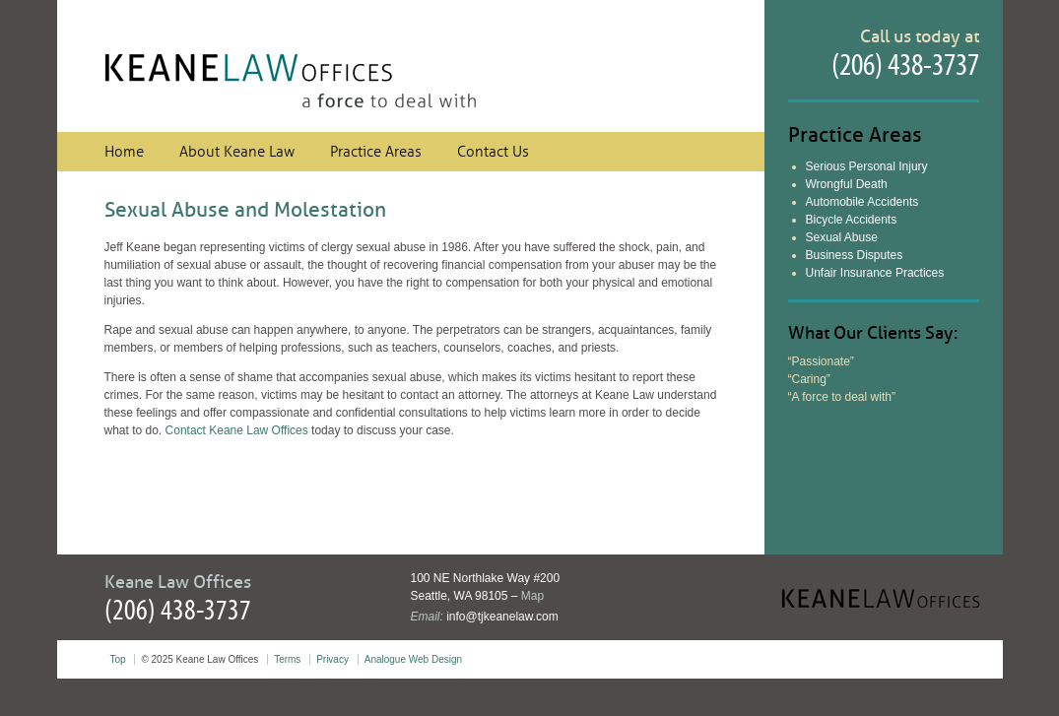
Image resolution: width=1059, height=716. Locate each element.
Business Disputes (854, 255)
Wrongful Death (847, 184)
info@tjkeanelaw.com (502, 616)
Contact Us (493, 152)
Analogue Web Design (413, 659)
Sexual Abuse (842, 237)
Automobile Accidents (862, 202)
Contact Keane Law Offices (236, 430)
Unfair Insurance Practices (875, 273)
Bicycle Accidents (851, 220)
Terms (287, 659)
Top (118, 659)
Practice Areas (376, 152)
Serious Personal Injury (867, 166)
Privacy (332, 659)
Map (532, 596)
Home (124, 152)
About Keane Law (237, 152)
